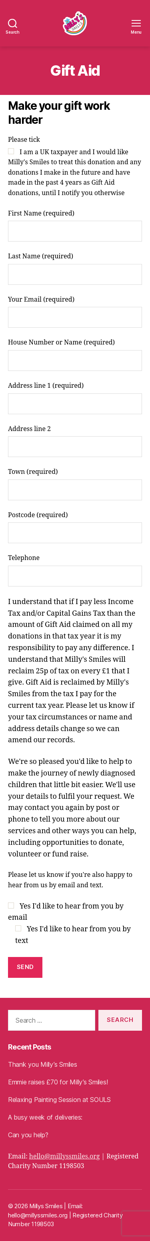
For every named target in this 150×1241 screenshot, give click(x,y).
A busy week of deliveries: (45, 1117)
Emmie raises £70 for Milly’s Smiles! (58, 1082)
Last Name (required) (75, 268)
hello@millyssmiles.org (64, 1156)
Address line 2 (75, 441)
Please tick (75, 167)
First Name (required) (75, 226)
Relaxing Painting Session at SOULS (59, 1100)
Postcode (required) (75, 527)
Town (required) (75, 484)
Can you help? (28, 1135)
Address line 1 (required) (75, 398)
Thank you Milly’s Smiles (42, 1064)
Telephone (75, 570)
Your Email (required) (75, 312)
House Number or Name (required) (75, 354)
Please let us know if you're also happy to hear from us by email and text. (70, 880)
